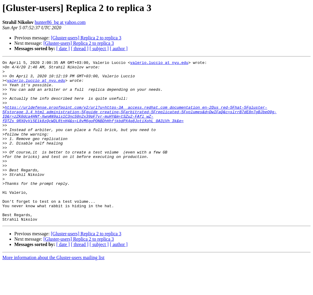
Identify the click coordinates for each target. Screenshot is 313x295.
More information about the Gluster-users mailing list (53, 289)
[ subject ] (99, 48)
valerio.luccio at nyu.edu (159, 63)
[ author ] (119, 48)
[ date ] (63, 48)
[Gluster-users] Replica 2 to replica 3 (86, 37)
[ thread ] (79, 48)
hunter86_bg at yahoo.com (60, 22)
